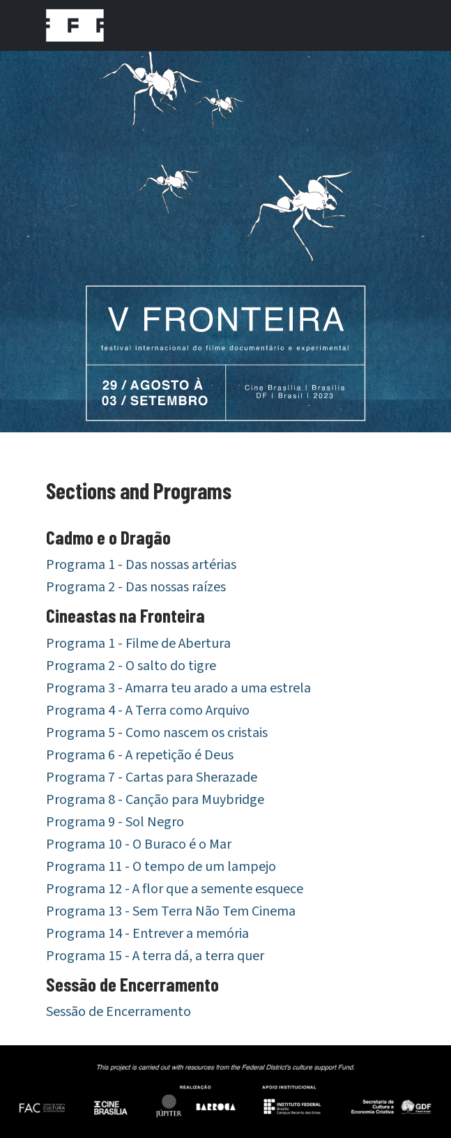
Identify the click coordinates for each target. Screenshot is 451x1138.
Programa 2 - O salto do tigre (131, 666)
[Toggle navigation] (387, 26)
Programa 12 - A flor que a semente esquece (174, 889)
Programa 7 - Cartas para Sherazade (151, 777)
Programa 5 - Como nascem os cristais (157, 733)
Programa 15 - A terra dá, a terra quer (155, 956)
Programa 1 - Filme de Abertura (138, 643)
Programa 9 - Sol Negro (115, 822)
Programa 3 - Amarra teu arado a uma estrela (178, 688)
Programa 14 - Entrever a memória (147, 933)
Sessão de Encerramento (118, 1012)
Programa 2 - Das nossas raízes (136, 587)
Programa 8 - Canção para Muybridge (155, 800)
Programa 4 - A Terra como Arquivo (148, 710)
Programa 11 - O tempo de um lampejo (161, 867)
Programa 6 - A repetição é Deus (140, 755)
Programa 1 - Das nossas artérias (141, 565)
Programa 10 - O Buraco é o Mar (138, 844)
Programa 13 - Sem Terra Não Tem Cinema (171, 911)
